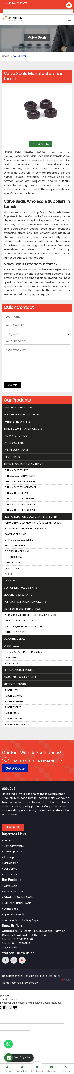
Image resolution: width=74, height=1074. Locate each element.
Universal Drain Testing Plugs (22, 609)
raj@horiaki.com (12, 947)
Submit (12, 385)
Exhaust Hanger (13, 568)
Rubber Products (15, 684)
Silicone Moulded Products (22, 414)
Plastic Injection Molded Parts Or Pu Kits (31, 516)
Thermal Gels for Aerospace (20, 510)
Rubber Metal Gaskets (17, 724)
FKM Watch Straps (15, 436)
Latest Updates (12, 851)
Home (5, 56)
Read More (13, 827)
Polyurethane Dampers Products (25, 602)
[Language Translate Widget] (38, 12)
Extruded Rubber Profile (19, 670)
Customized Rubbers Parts (20, 587)
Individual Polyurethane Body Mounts (25, 528)
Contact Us (9, 874)
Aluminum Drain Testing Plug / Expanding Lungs (30, 615)
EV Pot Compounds (16, 450)
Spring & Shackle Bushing (19, 539)
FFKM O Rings (12, 457)
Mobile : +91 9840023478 (17, 939)
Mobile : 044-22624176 (16, 943)
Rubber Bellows (13, 695)
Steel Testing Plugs (15, 632)
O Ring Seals (11, 646)
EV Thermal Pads (14, 443)
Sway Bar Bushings (15, 534)
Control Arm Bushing (17, 551)
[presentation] (25, 371)
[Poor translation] (12, 1007)
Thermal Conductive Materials (23, 464)
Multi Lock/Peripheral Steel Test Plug (25, 626)
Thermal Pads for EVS (16, 470)
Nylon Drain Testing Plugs (19, 620)
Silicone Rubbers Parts (18, 594)
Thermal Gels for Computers (21, 504)
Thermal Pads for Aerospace (20, 487)
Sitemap (8, 857)
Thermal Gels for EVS (16, 492)
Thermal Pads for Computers (21, 481)
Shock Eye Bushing (15, 545)
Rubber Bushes (13, 707)
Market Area (10, 863)
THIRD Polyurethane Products (23, 428)
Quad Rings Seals (14, 638)
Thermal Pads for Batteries (20, 475)
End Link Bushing (14, 556)
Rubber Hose (11, 690)
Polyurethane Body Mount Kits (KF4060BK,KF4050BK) (33, 522)
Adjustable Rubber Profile (20, 677)
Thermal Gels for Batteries (20, 498)
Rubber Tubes (12, 712)
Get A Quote (41, 144)
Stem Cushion (12, 562)
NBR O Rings (11, 663)
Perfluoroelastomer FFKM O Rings (23, 651)
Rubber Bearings (14, 701)
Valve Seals (11, 580)
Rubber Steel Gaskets (17, 421)
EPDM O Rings (12, 657)
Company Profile (13, 846)
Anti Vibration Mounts (18, 407)
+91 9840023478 (16, 3)
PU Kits (8, 574)
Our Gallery (9, 868)
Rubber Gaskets (13, 718)
